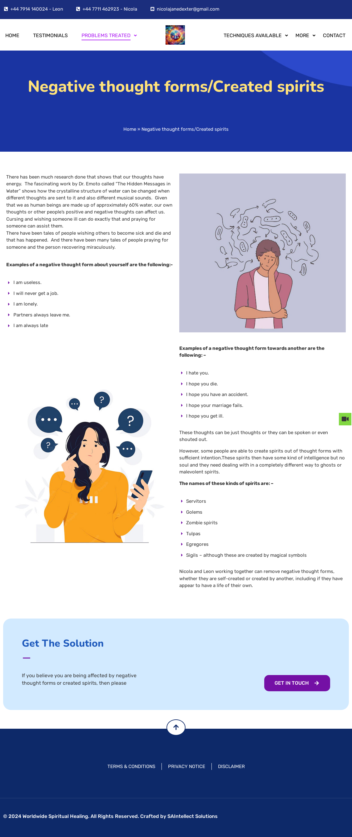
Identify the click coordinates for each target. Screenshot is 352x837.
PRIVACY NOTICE (186, 766)
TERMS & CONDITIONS (131, 766)
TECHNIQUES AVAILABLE (254, 35)
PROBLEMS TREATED (107, 35)
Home (12, 35)
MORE (303, 35)
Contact (334, 35)
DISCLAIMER (231, 766)
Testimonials (50, 35)
